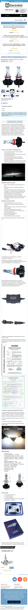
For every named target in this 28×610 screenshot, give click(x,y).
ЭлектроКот (4, 57)
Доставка (20, 121)
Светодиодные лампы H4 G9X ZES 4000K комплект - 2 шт (7, 551)
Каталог (7, 15)
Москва (3, 1)
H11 (23, 57)
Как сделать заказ (18, 586)
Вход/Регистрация (18, 1)
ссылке (11, 115)
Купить (11, 567)
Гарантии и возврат (18, 587)
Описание (4, 121)
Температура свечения (7, 106)
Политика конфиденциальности (14, 598)
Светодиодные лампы (16, 57)
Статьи (15, 588)
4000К (3, 108)
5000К (3, 110)
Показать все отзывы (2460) (14, 53)
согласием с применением (9, 596)
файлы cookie (10, 592)
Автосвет (9, 57)
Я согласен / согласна (14, 602)
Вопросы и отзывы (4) (12, 121)
